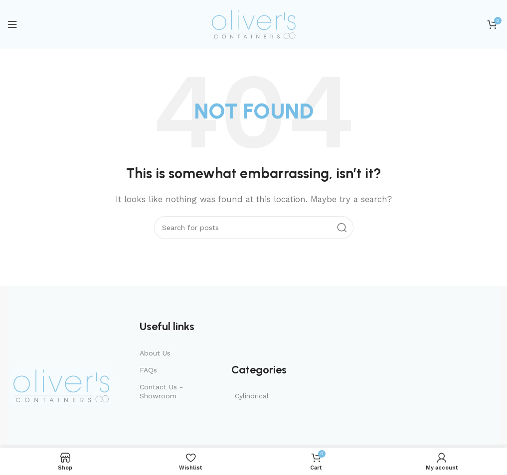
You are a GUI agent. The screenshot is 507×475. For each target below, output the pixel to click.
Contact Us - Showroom (161, 391)
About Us (155, 353)
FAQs (148, 370)
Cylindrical (252, 396)
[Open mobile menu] (12, 24)
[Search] (253, 227)
